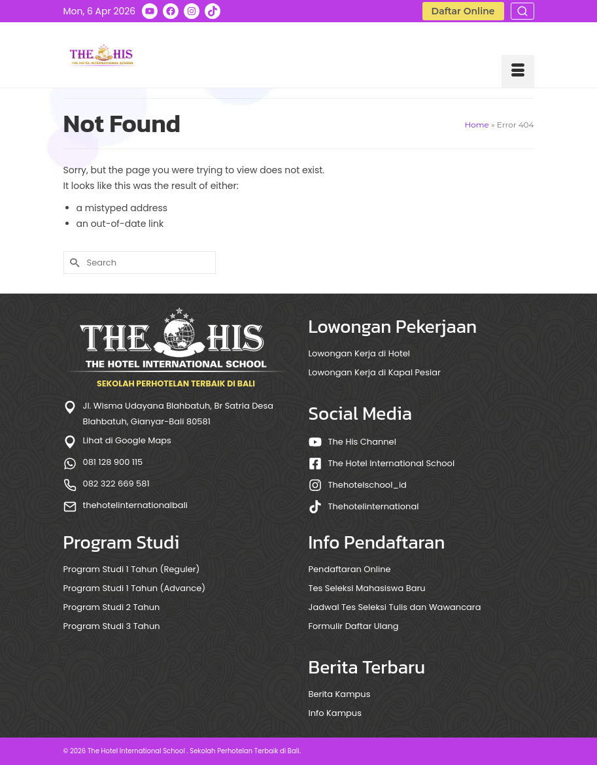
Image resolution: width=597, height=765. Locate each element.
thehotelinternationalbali (135, 505)
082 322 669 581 (116, 483)
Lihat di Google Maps (127, 440)
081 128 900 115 (113, 462)
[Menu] (518, 71)
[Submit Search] (73, 262)
